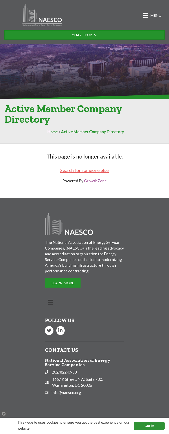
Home (52, 131)
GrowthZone (95, 180)
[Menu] (152, 15)
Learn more (40, 428)
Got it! (149, 426)
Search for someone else (84, 170)
